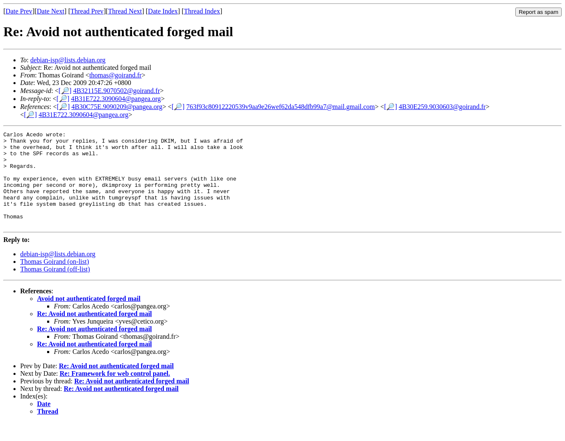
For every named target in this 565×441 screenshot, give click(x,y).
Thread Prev (86, 11)
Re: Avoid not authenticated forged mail (94, 332)
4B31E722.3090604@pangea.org (116, 98)
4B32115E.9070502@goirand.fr (116, 90)
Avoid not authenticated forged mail (89, 317)
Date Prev (18, 11)
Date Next (50, 11)
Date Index (163, 11)
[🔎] (65, 90)
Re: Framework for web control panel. (115, 392)
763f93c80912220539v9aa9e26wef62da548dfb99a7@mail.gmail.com (280, 106)
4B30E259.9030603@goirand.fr (442, 106)
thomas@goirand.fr (115, 75)
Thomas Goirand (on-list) (54, 280)
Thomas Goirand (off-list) (55, 288)
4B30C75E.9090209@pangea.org (117, 106)
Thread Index (202, 11)
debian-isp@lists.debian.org (68, 60)
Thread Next (125, 11)
